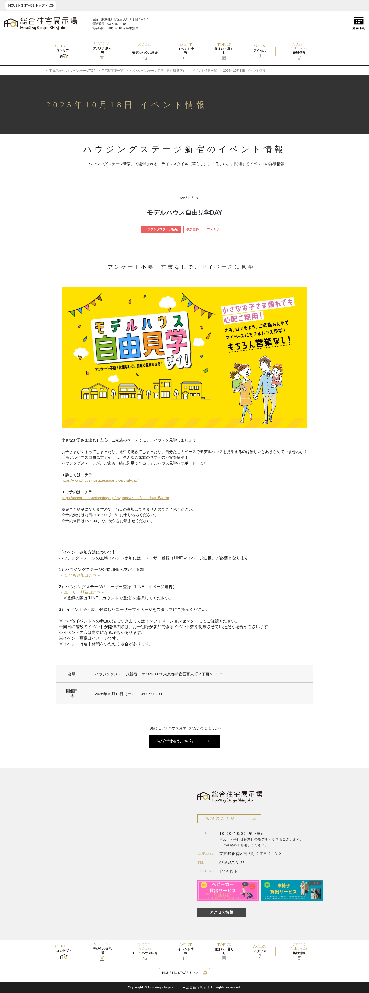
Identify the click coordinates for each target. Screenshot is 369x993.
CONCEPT (64, 51)
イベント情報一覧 (204, 70)
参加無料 (192, 229)
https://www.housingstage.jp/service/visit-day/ (100, 480)
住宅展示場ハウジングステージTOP (70, 70)
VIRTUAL (102, 50)
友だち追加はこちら (82, 575)
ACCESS (260, 51)
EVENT (185, 51)
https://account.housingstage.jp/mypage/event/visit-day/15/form (115, 497)
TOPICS (224, 51)
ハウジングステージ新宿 (161, 229)
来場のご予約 (220, 818)
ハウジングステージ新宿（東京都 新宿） (158, 70)
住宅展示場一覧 (112, 70)
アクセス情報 (221, 912)
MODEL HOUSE (145, 51)
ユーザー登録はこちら (84, 592)
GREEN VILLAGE (299, 51)
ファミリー (214, 229)
